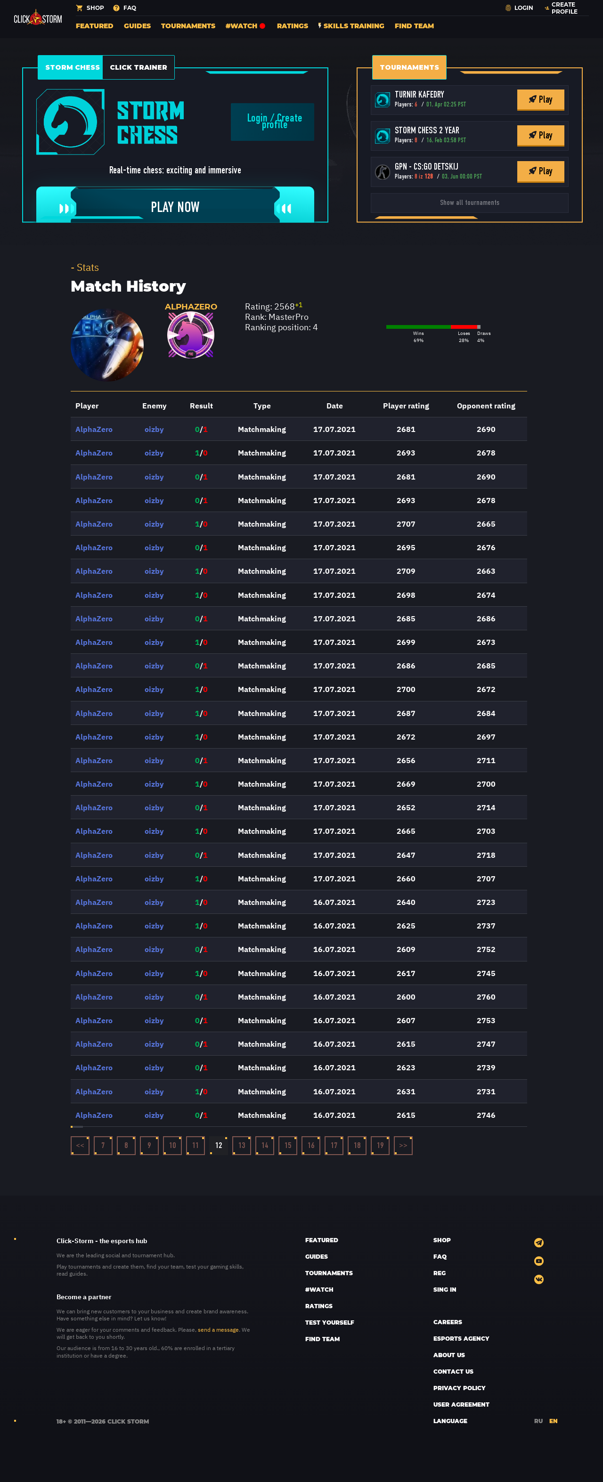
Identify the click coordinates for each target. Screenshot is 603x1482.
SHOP (442, 1240)
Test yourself (329, 1322)
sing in (444, 1289)
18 (357, 1146)
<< (80, 1146)
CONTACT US (453, 1371)
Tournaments (188, 25)
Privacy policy (459, 1388)
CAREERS (447, 1322)
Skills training (351, 25)
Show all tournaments (469, 203)
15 (288, 1146)
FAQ (440, 1256)
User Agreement (461, 1404)
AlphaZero (191, 306)
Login (257, 119)
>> (403, 1146)
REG (439, 1273)
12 (218, 1146)
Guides (137, 25)
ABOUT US (449, 1355)
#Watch (246, 25)
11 (195, 1146)
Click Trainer (138, 67)
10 (172, 1146)
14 (265, 1146)
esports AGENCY (461, 1338)
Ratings (292, 25)
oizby (154, 428)
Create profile (282, 122)
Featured (95, 25)
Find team (414, 25)
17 (334, 1146)
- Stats (85, 266)
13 (241, 1146)
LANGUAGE (450, 1421)
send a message (218, 1329)
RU (538, 1421)
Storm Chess (72, 67)
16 (311, 1146)
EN (553, 1421)
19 (380, 1146)
